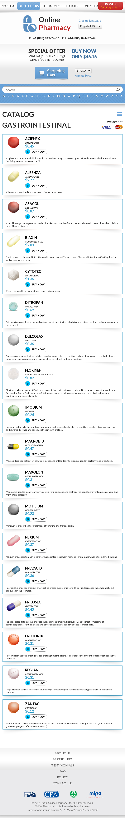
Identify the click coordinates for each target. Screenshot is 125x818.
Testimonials (52, 5)
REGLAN (31, 670)
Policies (72, 5)
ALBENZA (33, 173)
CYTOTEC (33, 272)
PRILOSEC (33, 602)
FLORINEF (33, 370)
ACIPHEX (32, 139)
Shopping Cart (56, 72)
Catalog (18, 114)
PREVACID (33, 568)
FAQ (63, 771)
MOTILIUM (34, 506)
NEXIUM (32, 537)
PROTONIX (34, 636)
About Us (8, 5)
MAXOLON (34, 472)
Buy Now (38, 151)
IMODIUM (33, 407)
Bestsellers (29, 6)
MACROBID (34, 441)
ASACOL (32, 204)
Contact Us (90, 5)
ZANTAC (32, 704)
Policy (62, 777)
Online (55, 23)
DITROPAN (34, 303)
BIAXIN (31, 238)
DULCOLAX (34, 336)
